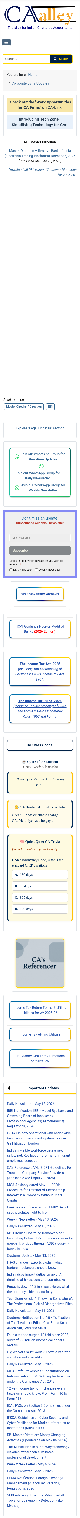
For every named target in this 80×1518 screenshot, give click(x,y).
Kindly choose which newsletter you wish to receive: (36, 562)
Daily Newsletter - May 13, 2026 (31, 1226)
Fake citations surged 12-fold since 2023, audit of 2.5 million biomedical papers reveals (38, 1340)
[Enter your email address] (40, 538)
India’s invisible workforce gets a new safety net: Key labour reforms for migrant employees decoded (38, 1155)
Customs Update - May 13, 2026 (31, 1256)
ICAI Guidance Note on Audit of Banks (40, 629)
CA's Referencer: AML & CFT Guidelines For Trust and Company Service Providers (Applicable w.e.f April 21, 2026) (39, 1173)
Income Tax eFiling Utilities (40, 1034)
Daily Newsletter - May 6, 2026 (30, 1471)
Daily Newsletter (22, 569)
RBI (50, 406)
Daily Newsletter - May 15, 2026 (31, 1104)
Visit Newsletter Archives (40, 594)
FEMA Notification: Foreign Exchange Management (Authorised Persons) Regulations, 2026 (35, 1483)
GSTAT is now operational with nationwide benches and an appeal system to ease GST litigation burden (39, 1138)
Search (61, 59)
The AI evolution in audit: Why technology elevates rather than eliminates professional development (38, 1452)
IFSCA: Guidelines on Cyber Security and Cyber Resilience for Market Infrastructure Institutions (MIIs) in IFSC (38, 1423)
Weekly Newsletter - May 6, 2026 (31, 1464)
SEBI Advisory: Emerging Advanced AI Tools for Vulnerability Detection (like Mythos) (35, 1500)
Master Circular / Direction (24, 406)
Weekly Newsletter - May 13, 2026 (32, 1219)
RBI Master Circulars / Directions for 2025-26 (40, 1058)
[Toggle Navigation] (6, 42)
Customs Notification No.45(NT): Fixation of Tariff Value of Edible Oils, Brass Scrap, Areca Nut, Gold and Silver (38, 1323)
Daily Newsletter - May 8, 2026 (30, 1364)
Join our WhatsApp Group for (43, 456)
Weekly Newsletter (49, 569)
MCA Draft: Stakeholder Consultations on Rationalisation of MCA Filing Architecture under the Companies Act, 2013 (38, 1376)
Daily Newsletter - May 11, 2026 (31, 1311)
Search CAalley (13, 52)
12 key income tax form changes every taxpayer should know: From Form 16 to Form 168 (37, 1393)
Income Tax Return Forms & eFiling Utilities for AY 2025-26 (40, 1010)
